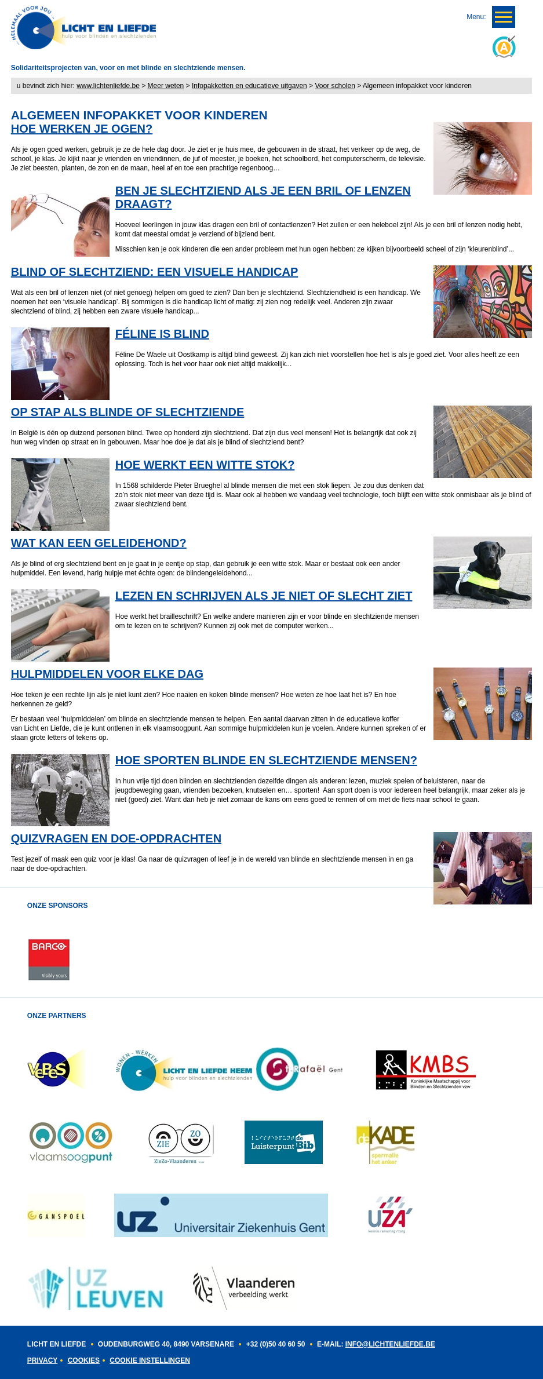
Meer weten (166, 86)
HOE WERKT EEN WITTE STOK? (205, 464)
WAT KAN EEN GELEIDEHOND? (99, 543)
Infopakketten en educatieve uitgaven (249, 86)
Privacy (42, 1360)
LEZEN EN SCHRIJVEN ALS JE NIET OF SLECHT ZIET (264, 595)
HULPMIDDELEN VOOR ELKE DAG (107, 673)
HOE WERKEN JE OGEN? (81, 128)
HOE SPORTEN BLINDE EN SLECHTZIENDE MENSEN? (266, 760)
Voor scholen (335, 86)
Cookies (84, 1360)
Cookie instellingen (150, 1360)
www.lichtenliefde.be (108, 86)
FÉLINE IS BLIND (162, 333)
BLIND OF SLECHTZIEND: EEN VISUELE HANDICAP (154, 271)
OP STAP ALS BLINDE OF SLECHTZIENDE (128, 412)
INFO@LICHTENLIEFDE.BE (390, 1344)
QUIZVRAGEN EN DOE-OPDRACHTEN (116, 838)
